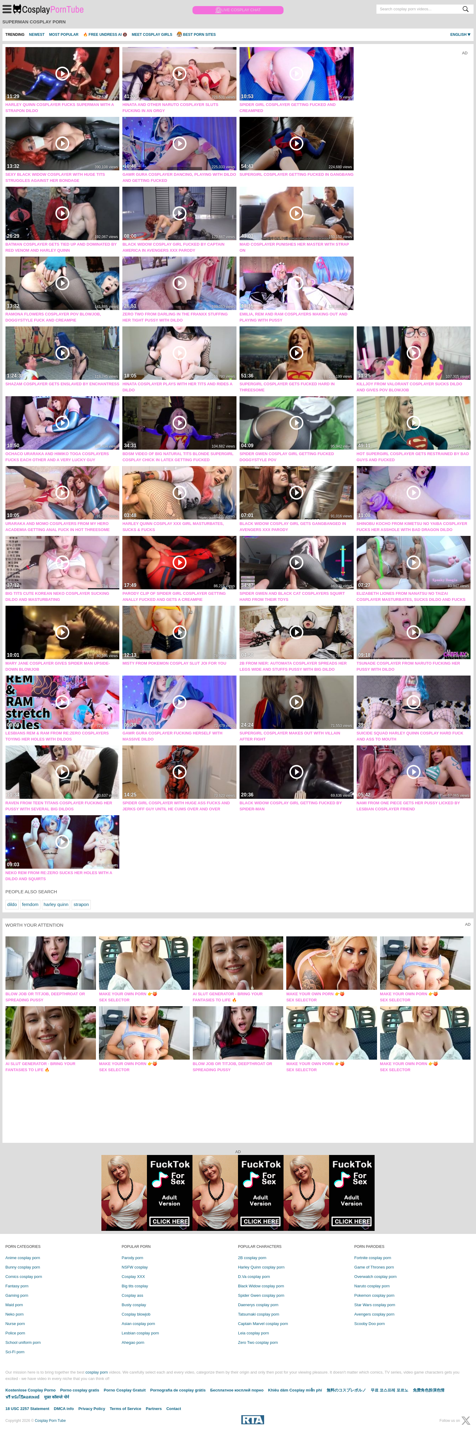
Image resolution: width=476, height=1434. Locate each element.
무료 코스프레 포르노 (389, 1390)
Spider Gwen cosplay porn (261, 1295)
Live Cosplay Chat (238, 10)
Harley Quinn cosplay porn (261, 1267)
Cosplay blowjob (136, 1314)
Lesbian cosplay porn (140, 1333)
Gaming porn (16, 1295)
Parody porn (132, 1257)
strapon (81, 904)
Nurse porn (15, 1323)
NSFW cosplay (135, 1267)
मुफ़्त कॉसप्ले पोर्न (56, 1397)
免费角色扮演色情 (428, 1390)
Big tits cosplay (135, 1286)
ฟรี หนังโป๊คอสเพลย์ (22, 1397)
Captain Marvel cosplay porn (263, 1323)
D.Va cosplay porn (254, 1276)
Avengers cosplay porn (374, 1314)
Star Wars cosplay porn (374, 1305)
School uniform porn (23, 1342)
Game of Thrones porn (374, 1267)
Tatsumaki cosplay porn (258, 1314)
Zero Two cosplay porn (258, 1342)
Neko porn (14, 1314)
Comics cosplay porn (23, 1276)
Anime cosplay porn (22, 1257)
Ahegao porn (133, 1342)
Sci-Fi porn (15, 1352)
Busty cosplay (134, 1305)
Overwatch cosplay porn (375, 1276)
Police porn (15, 1333)
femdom (30, 904)
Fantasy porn (17, 1286)
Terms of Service (125, 1408)
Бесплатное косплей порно (237, 1390)
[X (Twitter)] (466, 1420)
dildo (12, 904)
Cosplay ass (132, 1295)
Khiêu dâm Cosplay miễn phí (295, 1390)
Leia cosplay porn (253, 1333)
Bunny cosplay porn (22, 1267)
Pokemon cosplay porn (374, 1295)
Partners (154, 1408)
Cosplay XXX (133, 1276)
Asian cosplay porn (138, 1323)
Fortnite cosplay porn (372, 1257)
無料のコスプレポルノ (346, 1390)
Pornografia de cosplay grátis (178, 1390)
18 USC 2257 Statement (27, 1408)
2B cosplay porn (252, 1257)
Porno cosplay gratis (79, 1390)
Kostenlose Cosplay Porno (30, 1390)
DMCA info (64, 1408)
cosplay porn (96, 1372)
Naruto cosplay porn (371, 1286)
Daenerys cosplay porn (258, 1305)
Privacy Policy (91, 1408)
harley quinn (56, 904)
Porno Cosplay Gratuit (125, 1390)
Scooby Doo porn (369, 1323)
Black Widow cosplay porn (261, 1286)
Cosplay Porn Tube (51, 9)
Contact (173, 1408)
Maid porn (14, 1305)
